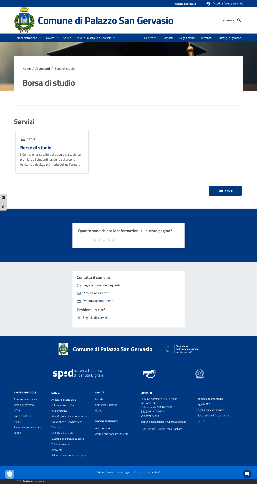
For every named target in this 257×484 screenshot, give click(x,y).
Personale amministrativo (28, 427)
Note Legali (124, 472)
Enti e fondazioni (23, 416)
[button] (224, 4)
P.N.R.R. (200, 421)
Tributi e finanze (60, 444)
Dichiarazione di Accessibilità (212, 415)
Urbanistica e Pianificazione (66, 422)
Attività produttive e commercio (69, 416)
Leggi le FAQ (203, 404)
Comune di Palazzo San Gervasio (105, 20)
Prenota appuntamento (209, 399)
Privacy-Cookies (105, 472)
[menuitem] (147, 38)
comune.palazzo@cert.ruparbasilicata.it (163, 422)
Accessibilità (153, 472)
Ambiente (56, 450)
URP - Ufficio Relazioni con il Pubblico (161, 429)
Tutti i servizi (225, 191)
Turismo (56, 427)
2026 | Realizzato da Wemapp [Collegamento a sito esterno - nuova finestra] (30, 481)
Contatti (146, 393)
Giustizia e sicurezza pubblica (67, 439)
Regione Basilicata (184, 3)
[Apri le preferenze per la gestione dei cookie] (9, 474)
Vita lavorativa (59, 411)
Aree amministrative (25, 399)
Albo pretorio (102, 428)
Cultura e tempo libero (63, 405)
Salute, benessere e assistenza (68, 455)
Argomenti (42, 68)
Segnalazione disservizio (210, 410)
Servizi (24, 121)
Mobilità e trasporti (62, 433)
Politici (17, 421)
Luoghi (17, 433)
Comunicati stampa (106, 405)
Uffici (17, 410)
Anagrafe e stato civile (63, 400)
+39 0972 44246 (150, 416)
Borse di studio (35, 147)
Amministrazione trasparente (111, 434)
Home (26, 68)
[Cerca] (239, 20)
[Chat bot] (247, 474)
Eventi (98, 410)
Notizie (99, 399)
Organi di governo (24, 405)
